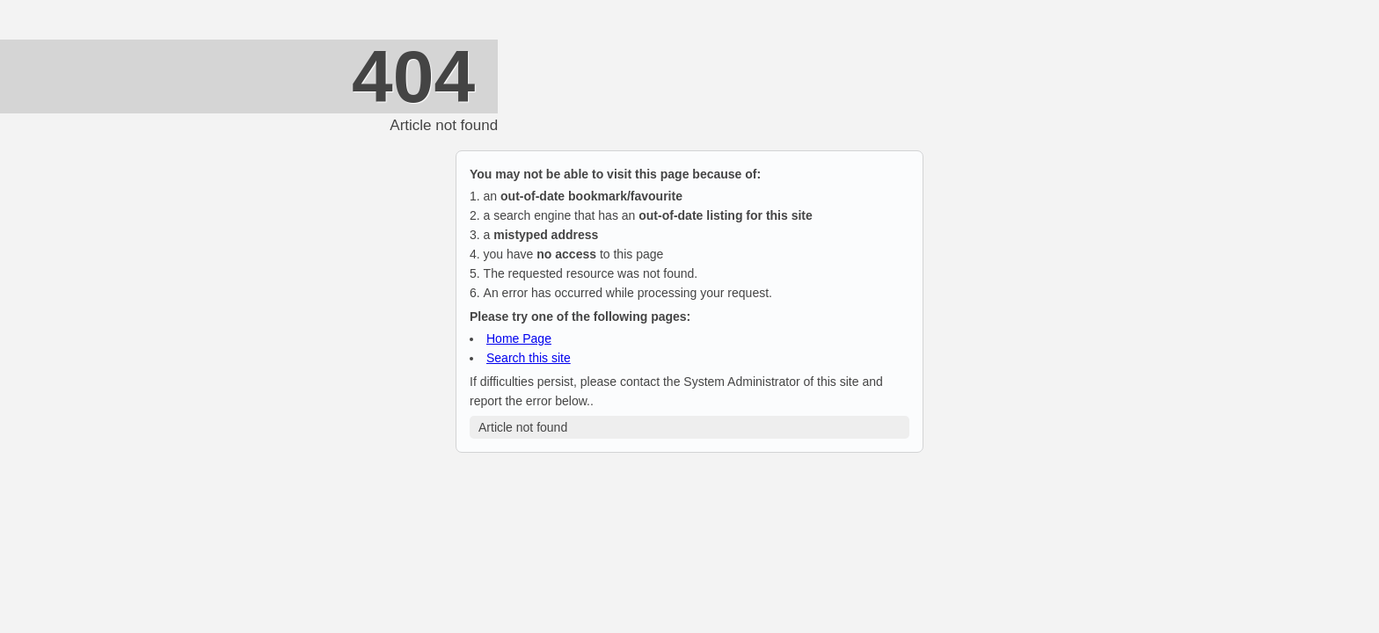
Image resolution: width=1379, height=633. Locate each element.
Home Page (518, 338)
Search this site (528, 358)
